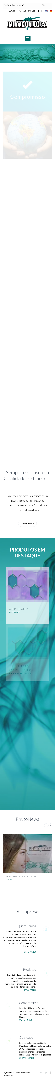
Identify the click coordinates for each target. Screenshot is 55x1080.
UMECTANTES (14, 612)
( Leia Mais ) (30, 952)
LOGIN (12, 11)
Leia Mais (9, 880)
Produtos (29, 969)
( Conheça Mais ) (27, 1057)
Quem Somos (26, 926)
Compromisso (28, 1003)
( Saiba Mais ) (25, 1020)
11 (28, 11)
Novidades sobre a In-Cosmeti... (22, 876)
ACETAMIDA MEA (18, 608)
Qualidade (26, 1037)
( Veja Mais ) (30, 989)
